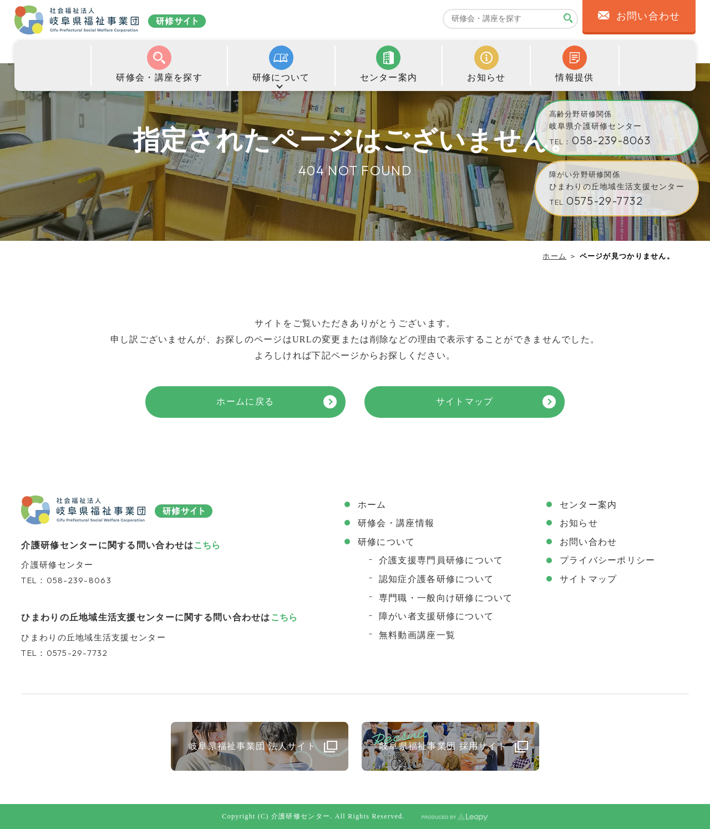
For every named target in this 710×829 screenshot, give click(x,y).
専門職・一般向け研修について (446, 598)
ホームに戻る (245, 401)
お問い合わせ (588, 542)
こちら (207, 545)
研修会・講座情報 (396, 523)
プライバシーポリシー (608, 560)
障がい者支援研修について (436, 616)
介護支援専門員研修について (441, 560)
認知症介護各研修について (436, 579)
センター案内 (588, 504)
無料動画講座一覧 (417, 635)
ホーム (554, 256)
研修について (386, 542)
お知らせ (579, 523)
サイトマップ (465, 401)
